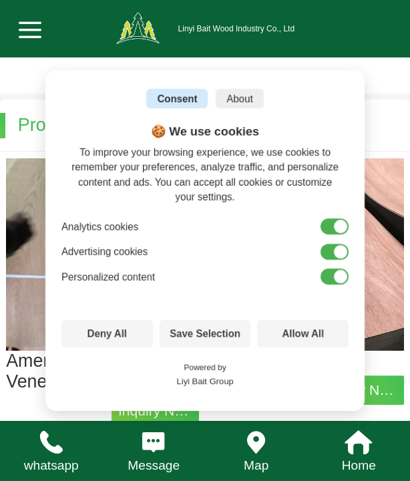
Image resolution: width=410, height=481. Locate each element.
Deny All (107, 333)
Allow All (303, 333)
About (239, 98)
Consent (177, 98)
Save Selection (205, 333)
